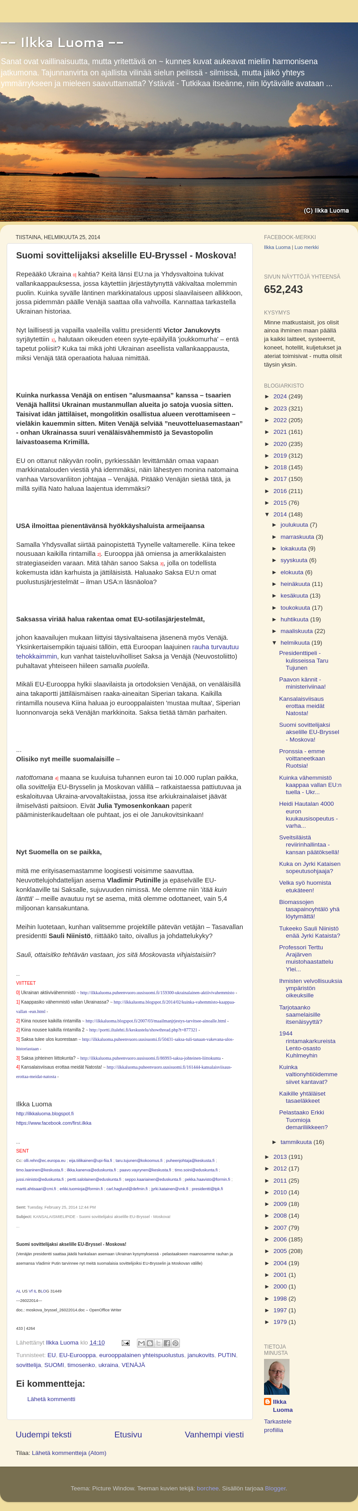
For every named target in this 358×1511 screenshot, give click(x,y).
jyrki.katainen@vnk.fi (169, 1189)
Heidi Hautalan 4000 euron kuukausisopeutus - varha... (308, 814)
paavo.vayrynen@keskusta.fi (145, 1170)
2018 (281, 467)
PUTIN (227, 1355)
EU (51, 1355)
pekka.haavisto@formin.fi (207, 1179)
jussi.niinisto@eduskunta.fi (40, 1179)
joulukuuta (295, 524)
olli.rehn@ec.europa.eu (44, 1160)
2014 (281, 514)
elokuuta (293, 572)
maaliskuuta (298, 631)
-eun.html (36, 1011)
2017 (281, 479)
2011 (281, 1180)
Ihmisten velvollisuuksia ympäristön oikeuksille (310, 988)
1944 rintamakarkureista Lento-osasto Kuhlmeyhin (307, 1044)
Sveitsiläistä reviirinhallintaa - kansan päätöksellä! (309, 844)
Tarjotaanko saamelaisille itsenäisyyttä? (301, 1014)
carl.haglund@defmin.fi (127, 1189)
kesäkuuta (295, 595)
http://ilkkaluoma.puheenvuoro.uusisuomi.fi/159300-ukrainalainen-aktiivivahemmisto (157, 992)
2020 (281, 444)
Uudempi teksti (44, 1434)
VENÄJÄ (133, 1365)
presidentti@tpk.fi (207, 1189)
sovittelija (28, 1365)
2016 (281, 491)
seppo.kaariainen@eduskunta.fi (153, 1179)
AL (18, 1291)
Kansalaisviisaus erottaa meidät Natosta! (301, 705)
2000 (281, 1286)
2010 (281, 1192)
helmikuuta (296, 642)
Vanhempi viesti (214, 1434)
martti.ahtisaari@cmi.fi (36, 1189)
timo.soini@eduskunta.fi (196, 1170)
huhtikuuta (295, 619)
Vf (31, 1291)
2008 (281, 1215)
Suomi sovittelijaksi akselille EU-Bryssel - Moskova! (309, 731)
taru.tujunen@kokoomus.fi (138, 1160)
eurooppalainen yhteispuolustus (141, 1355)
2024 (281, 396)
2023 (281, 408)
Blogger (275, 1488)
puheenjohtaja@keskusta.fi (190, 1160)
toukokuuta (296, 607)
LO (43, 1291)
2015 (281, 502)
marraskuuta (298, 536)
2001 (281, 1274)
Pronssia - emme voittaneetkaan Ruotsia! (302, 758)
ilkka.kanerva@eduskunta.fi (91, 1170)
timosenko (81, 1365)
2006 (281, 1239)
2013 (281, 1156)
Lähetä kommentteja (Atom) (69, 1453)
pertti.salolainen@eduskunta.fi (94, 1179)
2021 (281, 431)
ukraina (108, 1365)
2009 (281, 1204)
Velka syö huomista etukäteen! (305, 886)
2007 (281, 1227)
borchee (208, 1488)
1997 (281, 1310)
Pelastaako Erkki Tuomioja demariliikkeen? (303, 1119)
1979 (281, 1322)
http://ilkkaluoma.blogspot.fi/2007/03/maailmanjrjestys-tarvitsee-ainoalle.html (155, 1020)
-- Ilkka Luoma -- (62, 42)
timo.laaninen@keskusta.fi (39, 1170)
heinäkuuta (296, 584)
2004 (281, 1263)
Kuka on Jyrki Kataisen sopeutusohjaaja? (310, 867)
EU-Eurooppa (77, 1355)
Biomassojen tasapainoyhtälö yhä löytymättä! (309, 909)
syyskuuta (295, 560)
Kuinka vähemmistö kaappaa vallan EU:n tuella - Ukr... (310, 784)
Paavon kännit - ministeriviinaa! (302, 683)
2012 (281, 1168)
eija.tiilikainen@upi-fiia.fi (90, 1160)
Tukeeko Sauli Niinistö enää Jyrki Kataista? (310, 932)
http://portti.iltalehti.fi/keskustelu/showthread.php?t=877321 (143, 1029)
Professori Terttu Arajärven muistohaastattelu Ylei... (306, 958)
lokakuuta (294, 548)
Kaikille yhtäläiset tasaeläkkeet (302, 1097)
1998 (281, 1298)
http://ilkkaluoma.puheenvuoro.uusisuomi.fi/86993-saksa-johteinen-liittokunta (151, 1058)
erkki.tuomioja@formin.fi (81, 1189)
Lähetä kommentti (51, 1399)
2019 (281, 455)
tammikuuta (297, 1142)
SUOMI (54, 1365)
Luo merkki (306, 247)
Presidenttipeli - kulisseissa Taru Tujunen (303, 660)
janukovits (201, 1355)
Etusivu (128, 1434)
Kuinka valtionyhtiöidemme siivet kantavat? (308, 1074)
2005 (281, 1251)
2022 (281, 420)
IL (35, 1291)
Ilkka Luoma (277, 247)
